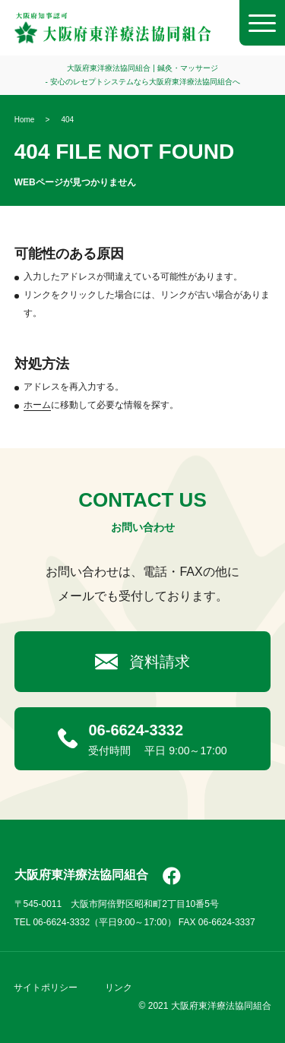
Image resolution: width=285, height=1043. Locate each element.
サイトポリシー (46, 987)
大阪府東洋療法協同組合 (81, 874)
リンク (118, 987)
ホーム (37, 405)
